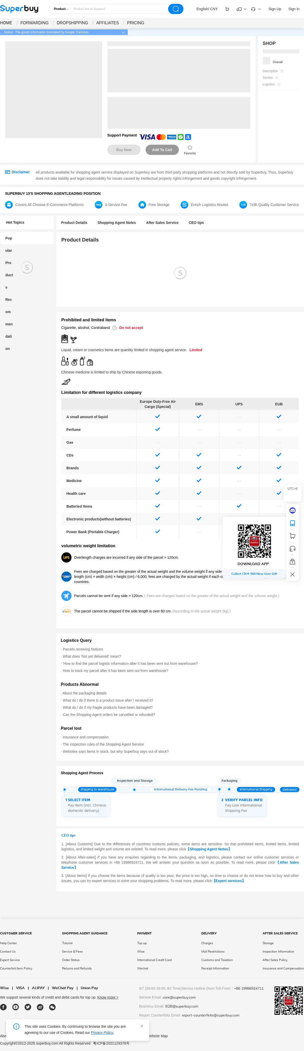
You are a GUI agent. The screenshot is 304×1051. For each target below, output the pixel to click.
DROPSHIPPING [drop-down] (72, 23)
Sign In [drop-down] (294, 9)
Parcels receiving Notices (83, 649)
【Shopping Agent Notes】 (208, 849)
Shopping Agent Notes (117, 223)
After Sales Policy (275, 960)
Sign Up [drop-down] (274, 9)
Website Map (157, 1036)
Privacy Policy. (102, 1033)
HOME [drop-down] (6, 23)
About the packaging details (85, 693)
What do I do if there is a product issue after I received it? (108, 700)
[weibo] (40, 1007)
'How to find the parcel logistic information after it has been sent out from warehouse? (130, 663)
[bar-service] (292, 548)
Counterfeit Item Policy (16, 968)
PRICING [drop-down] (135, 23)
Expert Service (10, 960)
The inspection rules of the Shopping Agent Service (103, 744)
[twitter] (28, 1007)
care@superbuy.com (179, 997)
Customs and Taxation (217, 960)
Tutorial (67, 943)
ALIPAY (36, 988)
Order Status (71, 960)
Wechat (142, 968)
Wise (141, 951)
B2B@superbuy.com (181, 1006)
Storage (268, 943)
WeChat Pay (61, 988)
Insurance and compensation (86, 737)
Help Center (8, 943)
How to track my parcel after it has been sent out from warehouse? (115, 671)
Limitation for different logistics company (101, 392)
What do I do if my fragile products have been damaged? (108, 707)
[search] (175, 9)
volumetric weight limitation (88, 546)
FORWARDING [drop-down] (34, 23)
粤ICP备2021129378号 (111, 1043)
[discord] (292, 510)
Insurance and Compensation (283, 968)
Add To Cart (162, 150)
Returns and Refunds (77, 968)
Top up (142, 943)
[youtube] (15, 1007)
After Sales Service (162, 223)
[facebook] (3, 1007)
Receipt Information (215, 968)
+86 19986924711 (249, 988)
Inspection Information (278, 951)
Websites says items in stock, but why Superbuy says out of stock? (116, 751)
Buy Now (124, 150)
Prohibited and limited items (88, 320)
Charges (207, 943)
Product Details (74, 223)
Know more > (108, 997)
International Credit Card (154, 960)
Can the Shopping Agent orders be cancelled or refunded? (109, 715)
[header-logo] (19, 9)
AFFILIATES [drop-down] (107, 23)
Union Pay (87, 988)
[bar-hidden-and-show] (292, 574)
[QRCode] (292, 523)
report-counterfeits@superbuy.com (210, 1015)
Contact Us (8, 951)
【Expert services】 (229, 881)
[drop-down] (207, 9)
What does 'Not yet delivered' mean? (92, 656)
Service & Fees (72, 951)
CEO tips (196, 223)
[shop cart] (292, 536)
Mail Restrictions (213, 951)
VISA (18, 988)
